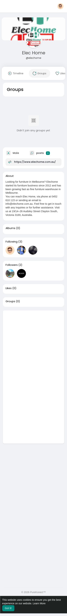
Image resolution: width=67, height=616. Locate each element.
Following (12, 241)
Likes (9, 288)
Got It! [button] (8, 608)
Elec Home (33, 53)
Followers (12, 264)
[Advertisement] (33, 343)
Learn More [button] (39, 603)
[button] (60, 6)
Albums (10, 228)
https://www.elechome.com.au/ (35, 162)
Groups (10, 301)
